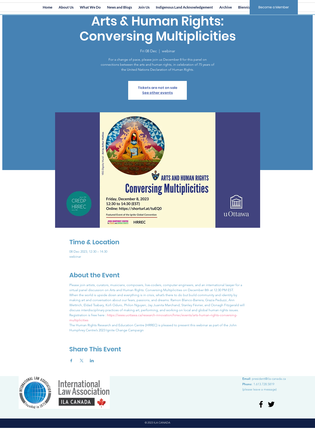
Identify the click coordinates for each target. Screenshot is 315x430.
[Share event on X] (82, 360)
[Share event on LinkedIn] (92, 360)
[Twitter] (271, 404)
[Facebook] (261, 404)
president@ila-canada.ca (269, 379)
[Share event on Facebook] (71, 360)
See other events (157, 92)
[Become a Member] (274, 7)
